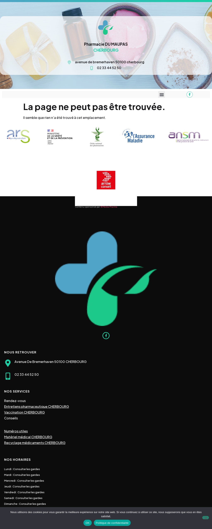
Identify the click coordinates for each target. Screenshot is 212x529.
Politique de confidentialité (112, 522)
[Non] (205, 517)
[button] (161, 94)
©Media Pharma (108, 207)
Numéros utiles (16, 431)
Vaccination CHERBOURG (24, 412)
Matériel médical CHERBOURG (28, 437)
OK (87, 522)
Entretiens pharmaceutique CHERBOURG (36, 406)
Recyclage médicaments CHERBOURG (34, 442)
